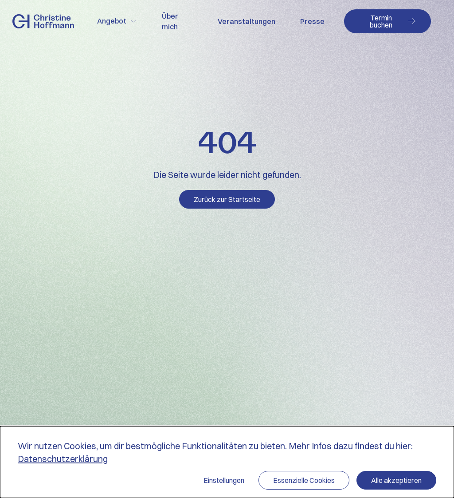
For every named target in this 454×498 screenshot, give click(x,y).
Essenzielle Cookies (304, 480)
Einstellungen (224, 480)
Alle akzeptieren (396, 480)
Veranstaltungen (246, 21)
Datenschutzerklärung (63, 458)
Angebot (111, 20)
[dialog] (227, 462)
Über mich (170, 21)
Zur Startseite (43, 21)
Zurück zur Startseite (227, 199)
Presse (312, 21)
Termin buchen (381, 21)
